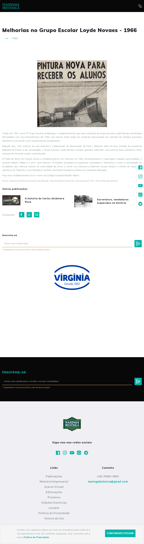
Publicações (54, 476)
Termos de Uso (54, 518)
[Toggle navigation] (140, 6)
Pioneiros (54, 497)
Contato (54, 508)
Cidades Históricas (54, 502)
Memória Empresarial (54, 481)
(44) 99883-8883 (108, 476)
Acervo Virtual (54, 486)
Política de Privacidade (54, 513)
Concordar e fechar (120, 534)
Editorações (54, 492)
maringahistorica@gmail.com (108, 481)
